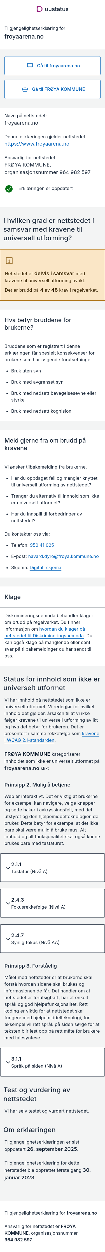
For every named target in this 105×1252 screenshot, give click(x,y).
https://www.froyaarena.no (36, 144)
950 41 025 (42, 545)
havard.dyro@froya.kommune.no (63, 556)
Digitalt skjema (45, 567)
